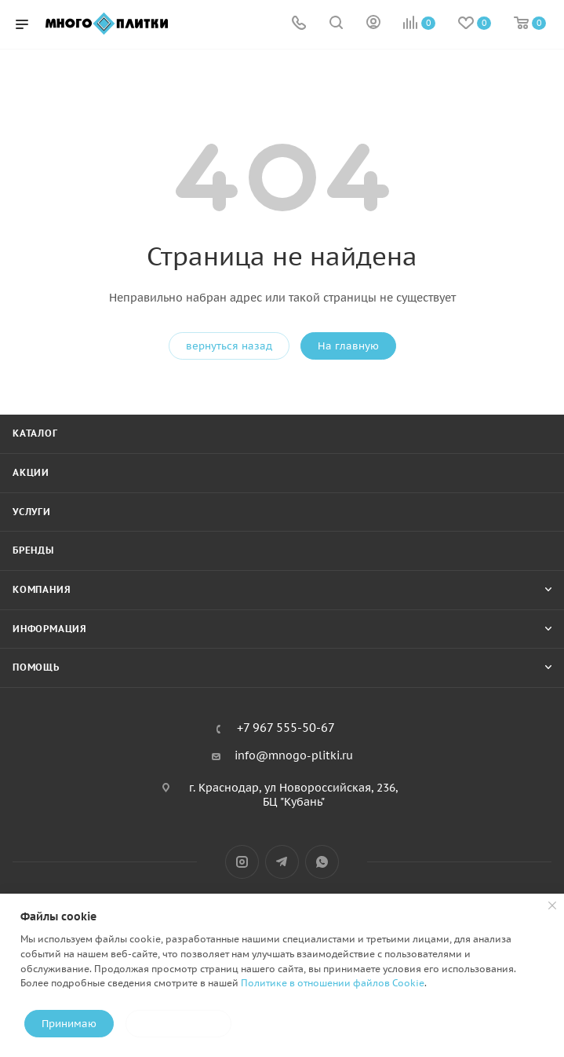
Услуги (32, 512)
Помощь (36, 667)
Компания (42, 589)
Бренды (33, 550)
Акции (31, 472)
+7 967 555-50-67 (286, 728)
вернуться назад (229, 346)
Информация (50, 629)
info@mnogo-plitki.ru (294, 755)
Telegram (282, 862)
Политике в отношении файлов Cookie (332, 983)
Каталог (35, 433)
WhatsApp (322, 862)
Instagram (242, 862)
